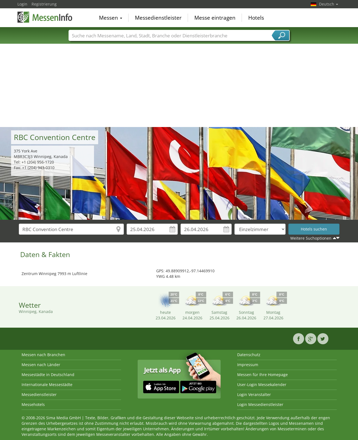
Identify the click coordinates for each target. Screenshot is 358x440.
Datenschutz (248, 354)
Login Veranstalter (254, 394)
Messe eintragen (215, 17)
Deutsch (328, 4)
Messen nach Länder (41, 364)
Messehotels (33, 404)
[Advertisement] (179, 85)
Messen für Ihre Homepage (262, 374)
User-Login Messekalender (261, 384)
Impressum (247, 364)
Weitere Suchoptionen (310, 238)
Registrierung (44, 4)
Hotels (256, 17)
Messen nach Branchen (43, 354)
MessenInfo (45, 17)
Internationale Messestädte (47, 384)
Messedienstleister (158, 17)
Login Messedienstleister (260, 404)
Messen (110, 17)
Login (22, 4)
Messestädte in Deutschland (48, 374)
